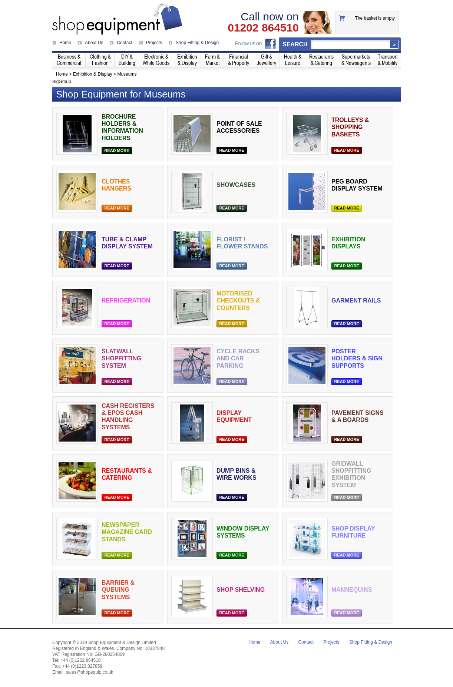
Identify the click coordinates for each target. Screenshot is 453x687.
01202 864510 (263, 27)
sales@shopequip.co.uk (89, 672)
